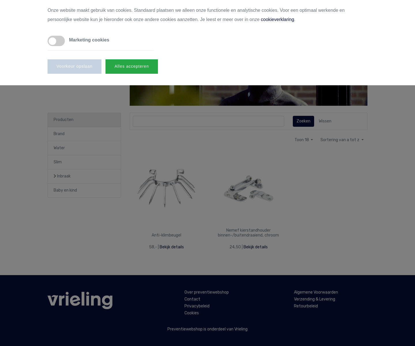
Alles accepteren (131, 66)
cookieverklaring (277, 19)
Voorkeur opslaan (74, 66)
